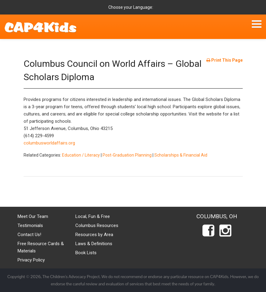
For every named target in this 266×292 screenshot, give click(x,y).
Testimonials (30, 225)
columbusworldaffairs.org (49, 143)
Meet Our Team (33, 216)
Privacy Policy (31, 260)
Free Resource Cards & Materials (41, 247)
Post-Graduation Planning (127, 155)
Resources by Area (94, 234)
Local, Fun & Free (92, 216)
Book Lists (86, 252)
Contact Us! (29, 234)
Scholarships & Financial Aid (180, 155)
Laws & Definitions (93, 243)
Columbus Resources (96, 225)
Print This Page (224, 60)
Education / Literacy (81, 155)
